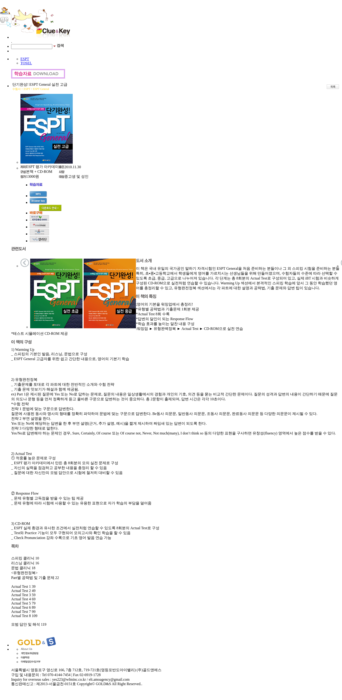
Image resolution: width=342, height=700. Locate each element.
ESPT (24, 59)
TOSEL (26, 63)
